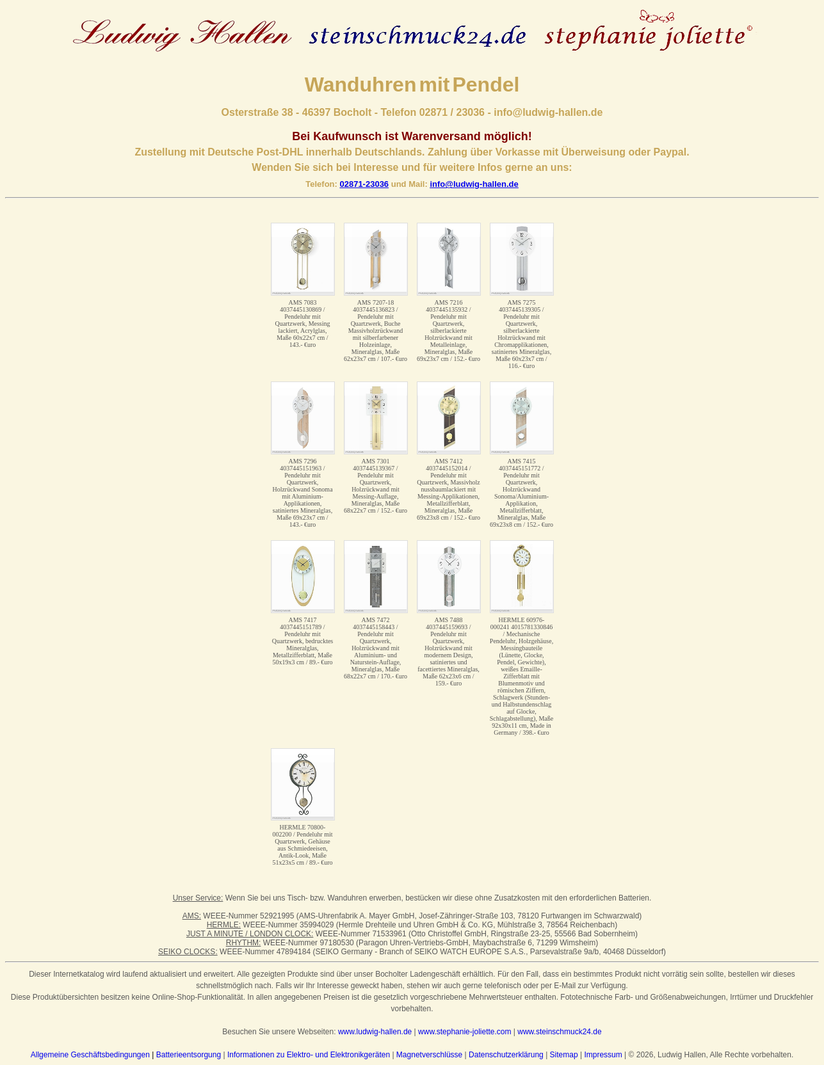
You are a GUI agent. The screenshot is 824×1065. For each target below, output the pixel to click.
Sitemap (564, 1054)
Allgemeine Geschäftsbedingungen (90, 1054)
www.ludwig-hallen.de (375, 1031)
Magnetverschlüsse (429, 1054)
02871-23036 (364, 184)
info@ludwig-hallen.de (474, 184)
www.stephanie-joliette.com (464, 1031)
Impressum (603, 1054)
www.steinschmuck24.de (559, 1031)
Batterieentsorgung (188, 1054)
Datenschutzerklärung (506, 1054)
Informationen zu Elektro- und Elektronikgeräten (308, 1054)
